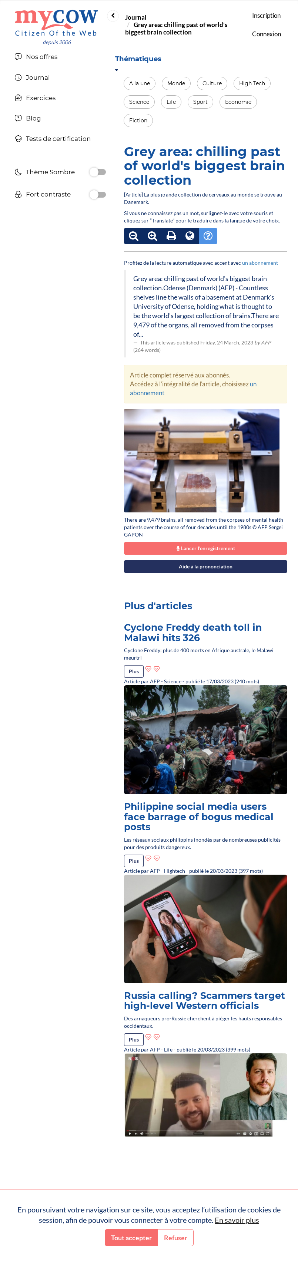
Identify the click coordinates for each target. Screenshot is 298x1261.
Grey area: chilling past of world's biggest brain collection (176, 28)
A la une (139, 83)
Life (171, 102)
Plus (134, 671)
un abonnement (260, 263)
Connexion (266, 34)
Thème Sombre (44, 173)
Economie (238, 102)
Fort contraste (42, 195)
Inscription (266, 15)
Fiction (138, 120)
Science (139, 102)
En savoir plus (237, 1219)
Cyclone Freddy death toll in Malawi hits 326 (193, 632)
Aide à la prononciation (205, 566)
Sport (200, 102)
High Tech (252, 83)
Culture (212, 83)
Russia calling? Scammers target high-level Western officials (204, 1000)
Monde (176, 83)
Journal (136, 17)
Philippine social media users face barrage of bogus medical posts (199, 816)
